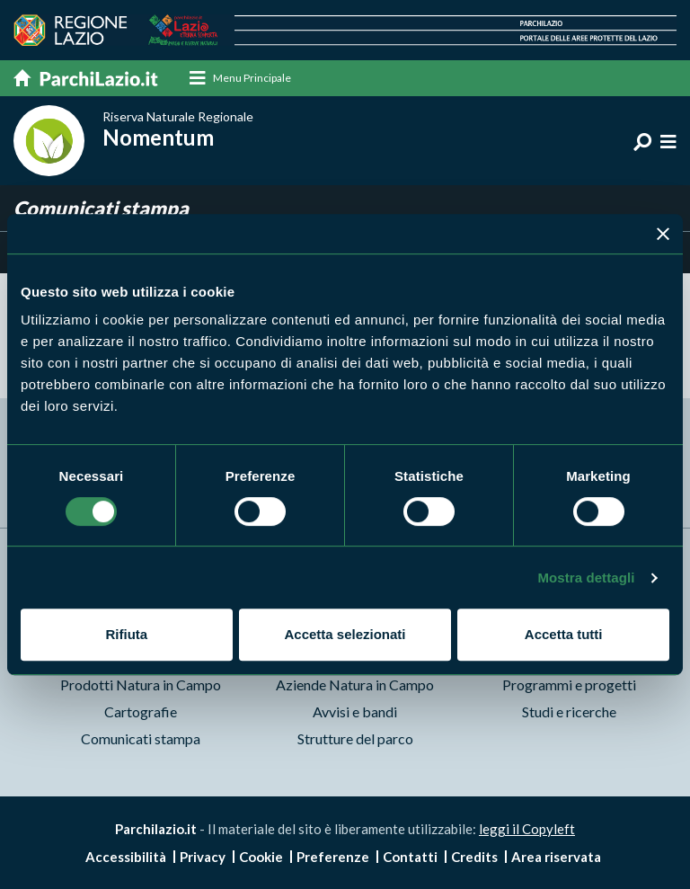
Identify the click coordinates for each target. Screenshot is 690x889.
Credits (474, 857)
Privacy (203, 857)
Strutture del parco (355, 738)
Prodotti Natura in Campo (140, 684)
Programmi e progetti (569, 684)
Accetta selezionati (344, 634)
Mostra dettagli (585, 577)
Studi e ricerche (569, 711)
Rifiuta (126, 634)
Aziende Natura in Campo (355, 684)
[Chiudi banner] (663, 233)
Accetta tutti (564, 634)
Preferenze (332, 857)
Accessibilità (125, 857)
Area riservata (556, 857)
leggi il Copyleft (527, 829)
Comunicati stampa (140, 738)
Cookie (261, 857)
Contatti (410, 857)
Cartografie (140, 711)
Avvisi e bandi (355, 711)
